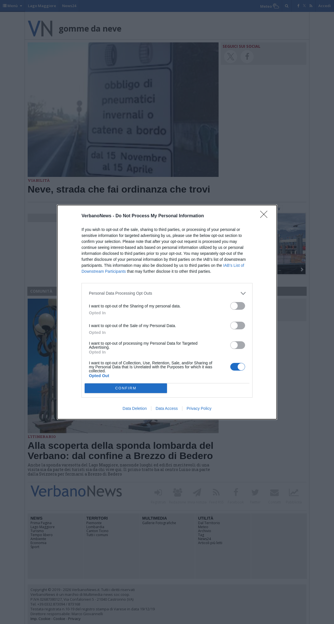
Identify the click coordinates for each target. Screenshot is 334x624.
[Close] (265, 216)
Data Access (167, 408)
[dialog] (167, 312)
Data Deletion (135, 408)
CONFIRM (126, 388)
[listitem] (167, 293)
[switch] (237, 306)
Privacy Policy (199, 408)
